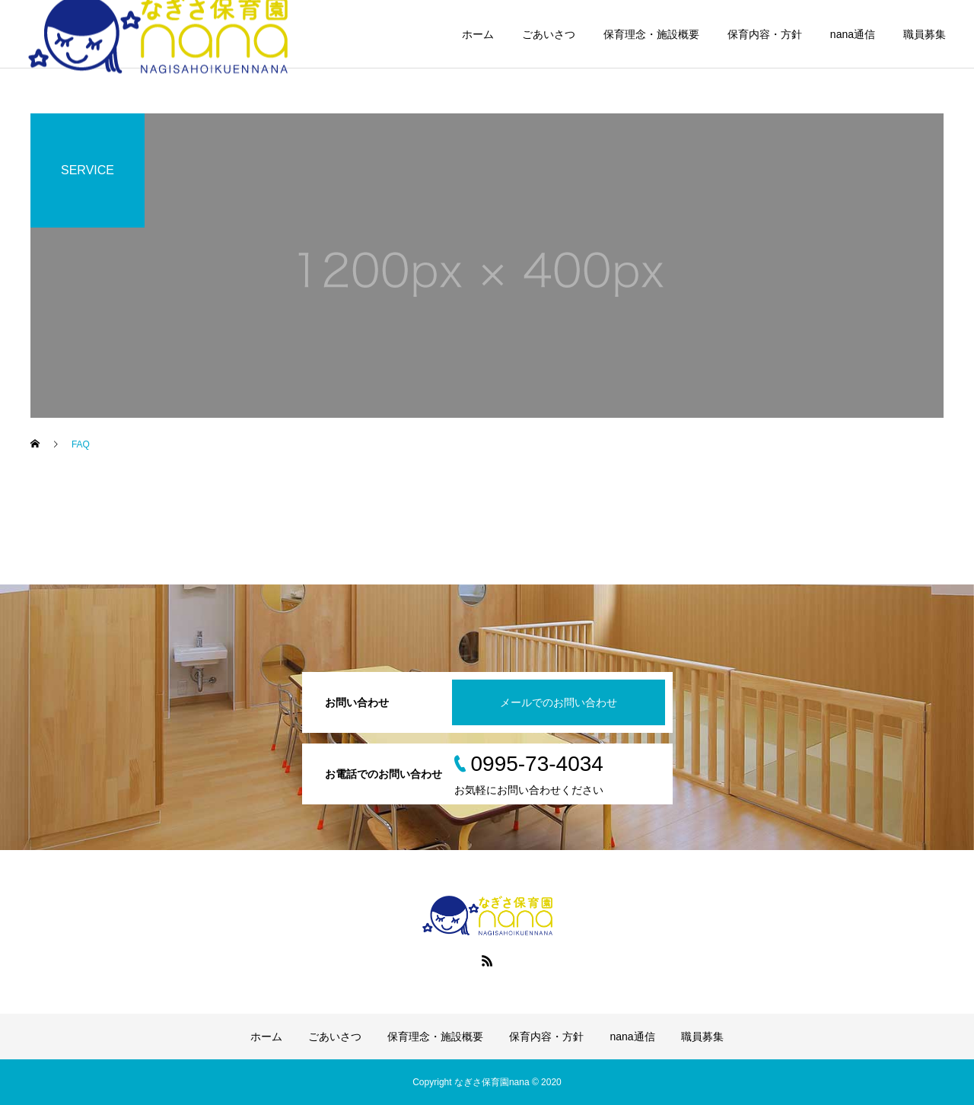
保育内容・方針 (764, 34)
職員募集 (924, 34)
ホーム (478, 34)
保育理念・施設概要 (651, 34)
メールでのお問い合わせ (558, 702)
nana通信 (852, 34)
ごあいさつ (548, 34)
